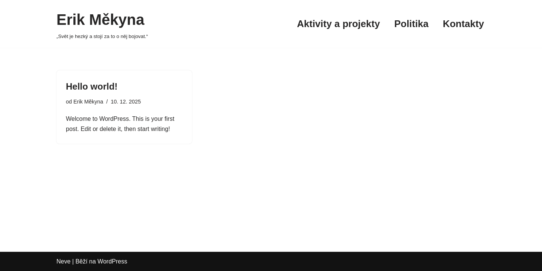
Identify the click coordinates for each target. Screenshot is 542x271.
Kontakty (463, 23)
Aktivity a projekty (338, 23)
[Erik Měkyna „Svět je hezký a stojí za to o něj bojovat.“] (102, 24)
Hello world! (91, 86)
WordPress (112, 261)
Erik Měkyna (88, 102)
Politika (411, 23)
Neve (63, 261)
